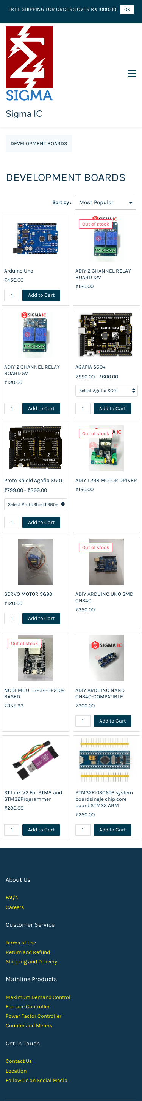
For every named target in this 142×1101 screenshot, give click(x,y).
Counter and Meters (29, 981)
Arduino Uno (18, 226)
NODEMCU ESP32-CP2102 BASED (34, 648)
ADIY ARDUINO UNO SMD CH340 (104, 552)
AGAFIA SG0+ (90, 322)
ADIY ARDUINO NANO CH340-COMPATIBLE (100, 648)
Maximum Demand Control (38, 952)
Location (16, 1026)
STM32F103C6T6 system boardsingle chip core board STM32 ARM (104, 754)
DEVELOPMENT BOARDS (39, 99)
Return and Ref (23, 907)
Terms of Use (21, 898)
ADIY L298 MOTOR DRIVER (106, 436)
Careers (15, 862)
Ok (127, 9)
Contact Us (19, 1016)
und (45, 907)
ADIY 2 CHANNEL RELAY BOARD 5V (32, 325)
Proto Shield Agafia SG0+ (33, 436)
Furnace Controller (28, 962)
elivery (49, 917)
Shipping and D (24, 917)
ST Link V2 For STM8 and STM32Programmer (33, 750)
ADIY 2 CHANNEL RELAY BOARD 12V (103, 229)
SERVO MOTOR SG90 (28, 549)
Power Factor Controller (33, 971)
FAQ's (12, 853)
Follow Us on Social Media (36, 1035)
